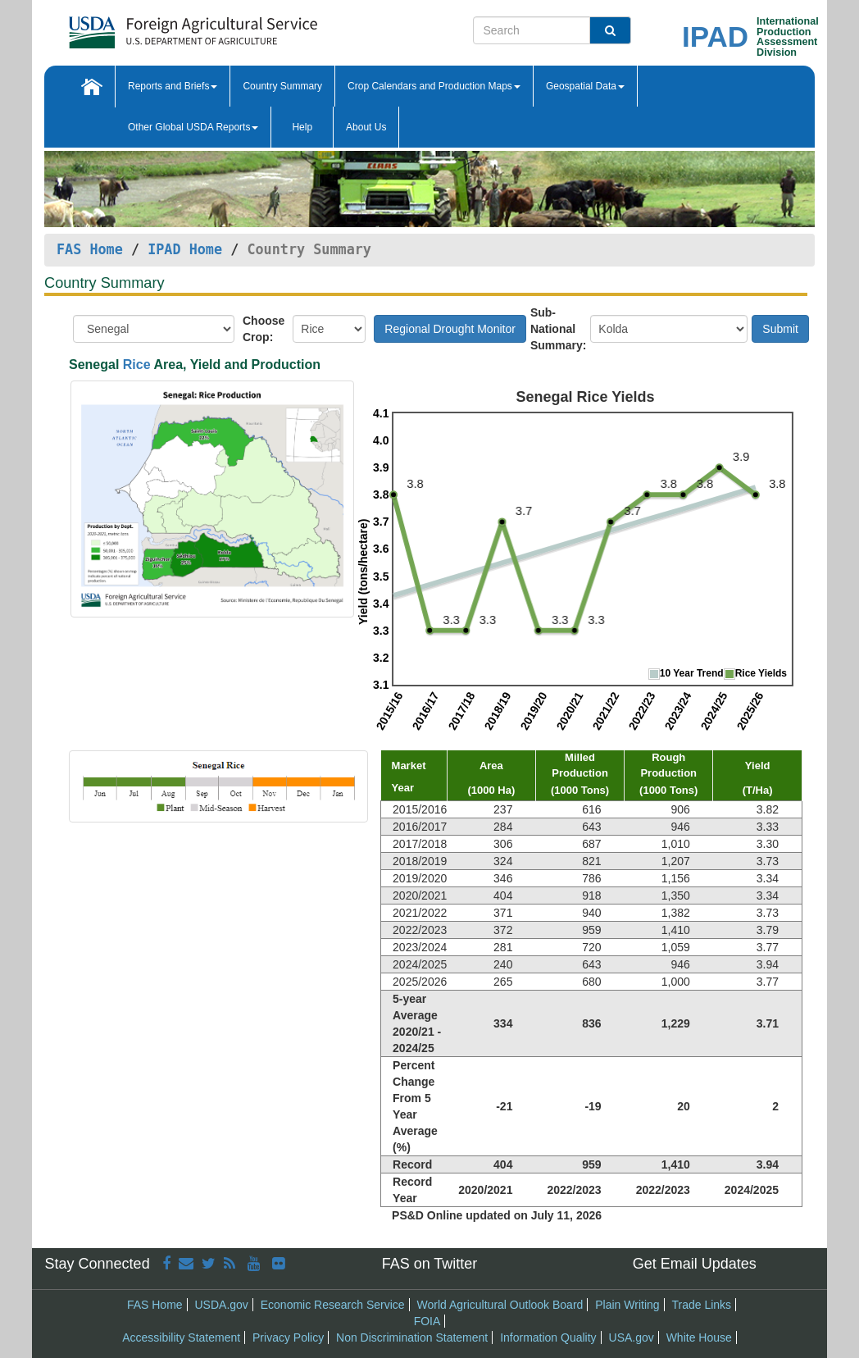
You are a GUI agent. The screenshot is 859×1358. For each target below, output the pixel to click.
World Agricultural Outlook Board (500, 1304)
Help (302, 127)
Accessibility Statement (181, 1337)
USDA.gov (221, 1304)
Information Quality (548, 1337)
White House (699, 1337)
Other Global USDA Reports (193, 127)
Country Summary (282, 86)
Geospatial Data (585, 86)
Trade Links (701, 1304)
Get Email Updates (695, 1263)
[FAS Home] (193, 26)
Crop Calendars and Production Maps (434, 86)
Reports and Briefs (172, 86)
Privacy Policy (288, 1337)
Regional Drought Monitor (450, 328)
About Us (366, 127)
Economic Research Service (333, 1304)
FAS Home (90, 249)
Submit (780, 328)
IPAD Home (185, 249)
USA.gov (631, 1337)
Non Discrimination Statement (412, 1337)
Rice (137, 364)
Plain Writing (627, 1304)
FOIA (427, 1321)
